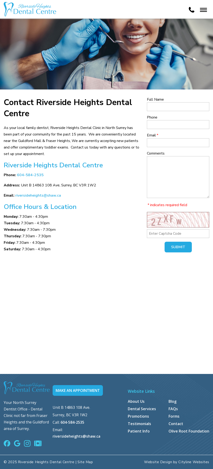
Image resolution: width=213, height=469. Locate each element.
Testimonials (139, 423)
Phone (152, 117)
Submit (178, 247)
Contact (176, 423)
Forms (174, 416)
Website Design (158, 462)
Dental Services (142, 408)
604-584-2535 (30, 175)
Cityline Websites (193, 462)
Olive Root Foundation (189, 431)
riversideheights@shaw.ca (38, 195)
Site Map (85, 462)
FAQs (173, 408)
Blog (172, 401)
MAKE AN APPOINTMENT (78, 390)
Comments (156, 153)
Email (152, 135)
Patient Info (139, 431)
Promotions (138, 416)
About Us (136, 401)
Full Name (155, 99)
